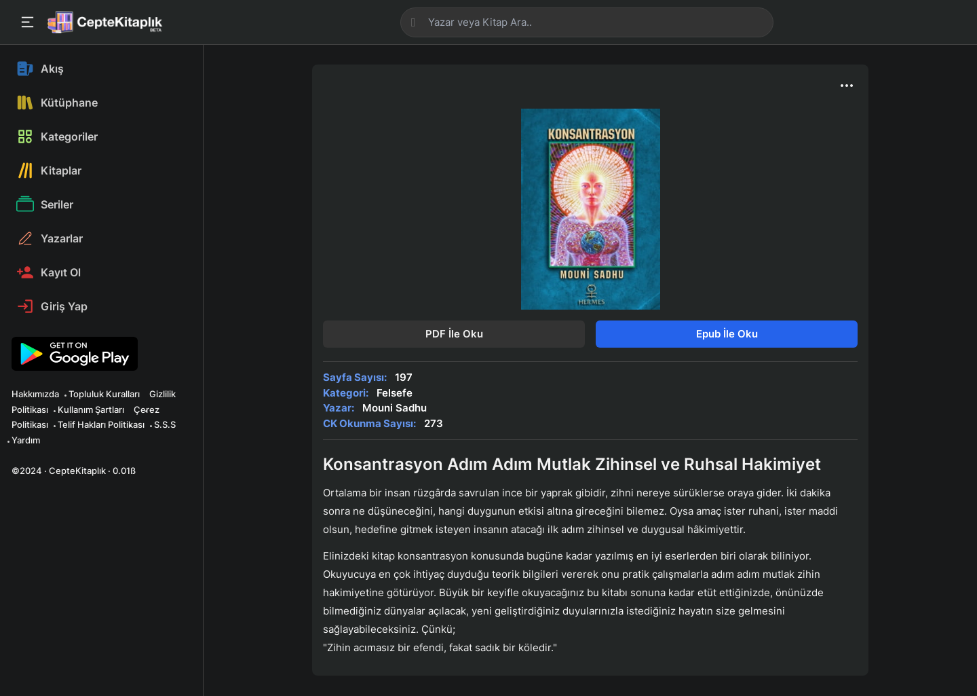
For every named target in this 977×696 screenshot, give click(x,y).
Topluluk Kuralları (104, 393)
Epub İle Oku (727, 333)
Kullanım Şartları (91, 409)
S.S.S (165, 424)
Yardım (26, 440)
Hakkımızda (35, 393)
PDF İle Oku (454, 333)
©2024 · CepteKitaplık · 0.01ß (74, 470)
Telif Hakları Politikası (101, 424)
